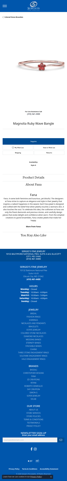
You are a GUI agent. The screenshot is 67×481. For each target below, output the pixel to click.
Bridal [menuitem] (33, 313)
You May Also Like (33, 235)
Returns (49, 153)
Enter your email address (33, 435)
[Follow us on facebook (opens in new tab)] (32, 449)
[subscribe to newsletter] (60, 440)
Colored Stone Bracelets (13, 17)
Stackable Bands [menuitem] (33, 346)
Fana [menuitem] (33, 376)
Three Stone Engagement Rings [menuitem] (33, 352)
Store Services (33, 413)
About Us (33, 409)
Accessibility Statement (49, 469)
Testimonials (33, 422)
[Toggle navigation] (4, 6)
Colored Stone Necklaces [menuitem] (33, 333)
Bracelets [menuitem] (33, 326)
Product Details (33, 177)
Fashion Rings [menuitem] (34, 317)
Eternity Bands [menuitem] (33, 343)
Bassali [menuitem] (33, 369)
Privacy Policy (33, 426)
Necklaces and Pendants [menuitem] (33, 323)
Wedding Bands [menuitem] (33, 339)
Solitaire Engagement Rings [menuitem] (33, 356)
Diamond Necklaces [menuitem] (33, 336)
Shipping (18, 153)
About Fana (34, 184)
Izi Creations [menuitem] (33, 379)
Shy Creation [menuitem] (33, 389)
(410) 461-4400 (33, 114)
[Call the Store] (34, 279)
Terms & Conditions (33, 419)
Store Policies (33, 416)
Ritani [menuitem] (33, 383)
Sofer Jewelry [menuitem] (33, 396)
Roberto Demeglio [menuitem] (33, 386)
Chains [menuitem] (33, 349)
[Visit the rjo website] (37, 461)
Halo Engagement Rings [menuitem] (33, 359)
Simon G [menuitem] (33, 392)
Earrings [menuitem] (33, 320)
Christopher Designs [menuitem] (33, 373)
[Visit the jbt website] (30, 461)
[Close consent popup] (51, 477)
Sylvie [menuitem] (33, 399)
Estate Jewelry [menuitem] (34, 330)
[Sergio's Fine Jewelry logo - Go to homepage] (33, 6)
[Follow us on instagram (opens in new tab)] (35, 449)
